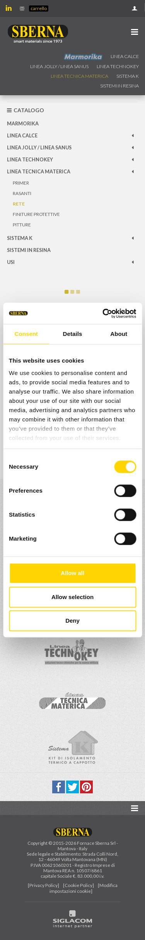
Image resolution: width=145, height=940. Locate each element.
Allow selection (72, 597)
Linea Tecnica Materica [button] (79, 76)
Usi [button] (11, 262)
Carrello (39, 8)
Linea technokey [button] (118, 66)
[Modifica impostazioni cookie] (83, 888)
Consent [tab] (26, 333)
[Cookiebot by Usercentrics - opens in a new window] (103, 313)
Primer (21, 183)
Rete (19, 204)
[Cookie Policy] (78, 885)
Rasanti (22, 193)
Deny (72, 620)
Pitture (22, 225)
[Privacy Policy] (43, 885)
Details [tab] (72, 333)
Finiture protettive (36, 214)
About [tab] (118, 333)
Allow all (72, 573)
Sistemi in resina (119, 86)
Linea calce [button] (125, 56)
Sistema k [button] (127, 76)
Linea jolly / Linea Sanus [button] (59, 66)
